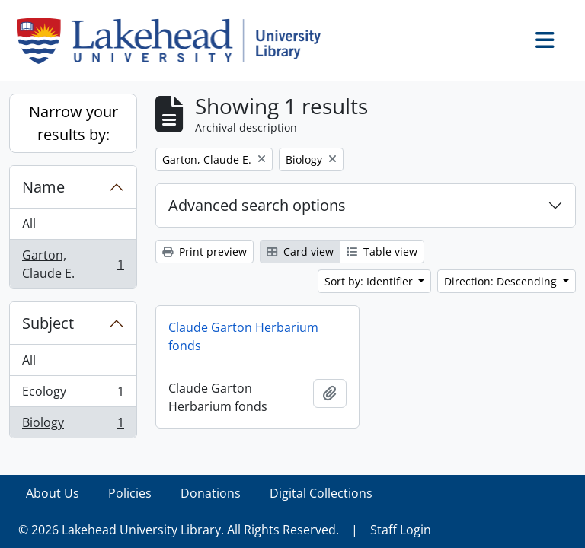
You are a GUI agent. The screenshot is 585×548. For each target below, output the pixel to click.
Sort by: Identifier (370, 281)
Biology (72, 425)
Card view (300, 251)
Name (43, 187)
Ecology (72, 394)
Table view (382, 251)
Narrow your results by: (73, 123)
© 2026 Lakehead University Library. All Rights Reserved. (178, 529)
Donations (211, 493)
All (29, 223)
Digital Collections (321, 493)
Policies (130, 493)
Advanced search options (257, 205)
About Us (52, 493)
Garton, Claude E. (72, 264)
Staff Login (400, 529)
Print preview (204, 251)
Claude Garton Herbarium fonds (243, 336)
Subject (48, 323)
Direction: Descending (502, 281)
